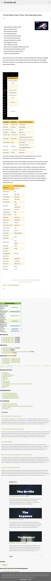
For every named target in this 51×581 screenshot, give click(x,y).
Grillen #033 (6, 350)
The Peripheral (6, 374)
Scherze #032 (6, 363)
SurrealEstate (6, 382)
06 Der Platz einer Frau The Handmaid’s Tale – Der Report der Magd (16, 454)
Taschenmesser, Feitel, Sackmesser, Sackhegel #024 (15, 351)
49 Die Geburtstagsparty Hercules (11, 397)
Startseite (5, 564)
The (46, 365)
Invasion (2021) (6, 381)
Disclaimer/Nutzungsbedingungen (11, 571)
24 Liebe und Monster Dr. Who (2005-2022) (10, 467)
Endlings (5, 377)
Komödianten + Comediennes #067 (11, 359)
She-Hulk (5, 372)
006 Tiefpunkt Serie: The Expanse (16, 519)
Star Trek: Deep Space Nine (13, 285)
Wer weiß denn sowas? (8, 337)
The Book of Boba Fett (8, 375)
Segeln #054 (6, 349)
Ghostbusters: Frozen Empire (10, 403)
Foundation (5, 378)
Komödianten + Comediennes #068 (11, 358)
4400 (4, 387)
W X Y (3, 367)
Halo (4, 380)
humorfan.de (15, 321)
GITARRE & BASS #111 (8, 348)
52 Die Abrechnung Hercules (9, 393)
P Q (36, 365)
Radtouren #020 (7, 352)
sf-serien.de (10, 2)
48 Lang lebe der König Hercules (10, 398)
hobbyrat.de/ (15, 307)
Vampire (5, 565)
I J (22, 365)
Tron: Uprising (6, 385)
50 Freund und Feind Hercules (10, 395)
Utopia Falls (5, 386)
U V (49, 365)
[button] (3, 18)
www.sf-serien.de (13, 118)
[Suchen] (18, 2)
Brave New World (7, 376)
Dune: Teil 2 (5, 408)
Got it (29, 579)
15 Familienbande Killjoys (6, 441)
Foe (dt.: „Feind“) (7, 407)
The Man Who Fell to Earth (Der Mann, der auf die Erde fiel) (17, 383)
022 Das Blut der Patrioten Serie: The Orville (19, 496)
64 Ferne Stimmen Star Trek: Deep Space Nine (11, 416)
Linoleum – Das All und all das (10, 405)
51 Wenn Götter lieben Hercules (10, 394)
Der (9, 365)
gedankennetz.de (14, 315)
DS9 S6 (4, 285)
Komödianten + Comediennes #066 (11, 362)
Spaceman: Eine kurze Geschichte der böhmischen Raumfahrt (18, 406)
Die (11, 365)
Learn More (23, 579)
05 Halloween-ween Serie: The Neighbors (18, 542)
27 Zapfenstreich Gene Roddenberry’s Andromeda (12, 429)
